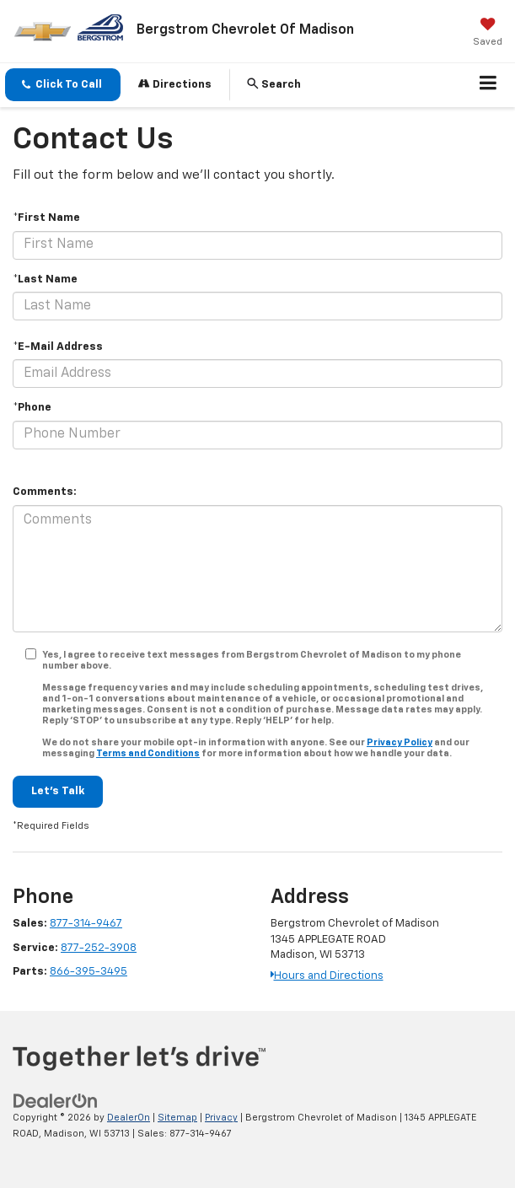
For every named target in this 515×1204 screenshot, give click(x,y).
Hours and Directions (327, 975)
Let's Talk (57, 791)
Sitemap (177, 1117)
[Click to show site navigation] (488, 85)
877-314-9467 (86, 923)
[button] (63, 84)
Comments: (45, 491)
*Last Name (45, 279)
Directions (175, 84)
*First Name (46, 217)
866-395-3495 (88, 971)
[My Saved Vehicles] (487, 34)
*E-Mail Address (58, 346)
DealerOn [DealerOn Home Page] (128, 1117)
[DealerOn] (56, 1101)
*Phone (32, 407)
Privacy (221, 1117)
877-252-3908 (99, 948)
